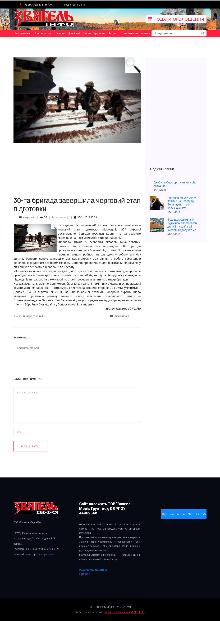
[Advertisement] (77, 167)
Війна (87, 33)
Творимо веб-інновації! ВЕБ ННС (124, 612)
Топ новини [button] (22, 33)
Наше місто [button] (43, 33)
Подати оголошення (176, 19)
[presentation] (105, 459)
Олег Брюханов (45, 554)
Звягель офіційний (68, 33)
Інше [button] (112, 33)
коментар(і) (60, 217)
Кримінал (100, 33)
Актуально (29, 217)
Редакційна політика (93, 570)
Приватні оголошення (135, 33)
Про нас (84, 574)
